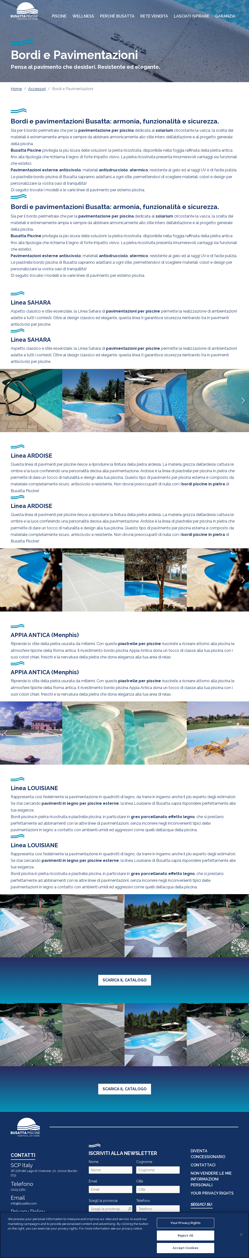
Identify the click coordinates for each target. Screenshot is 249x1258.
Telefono (143, 1201)
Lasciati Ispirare (191, 16)
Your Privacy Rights (212, 1193)
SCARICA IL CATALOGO (125, 980)
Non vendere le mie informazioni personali (211, 1179)
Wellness (83, 16)
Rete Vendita (154, 16)
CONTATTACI (203, 1165)
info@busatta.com (24, 1203)
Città (139, 1181)
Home (16, 89)
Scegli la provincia (103, 1201)
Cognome (144, 1162)
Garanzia (225, 16)
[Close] (241, 1234)
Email (93, 1181)
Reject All (185, 1235)
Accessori (37, 89)
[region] (124, 1235)
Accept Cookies (185, 1248)
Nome (93, 1162)
